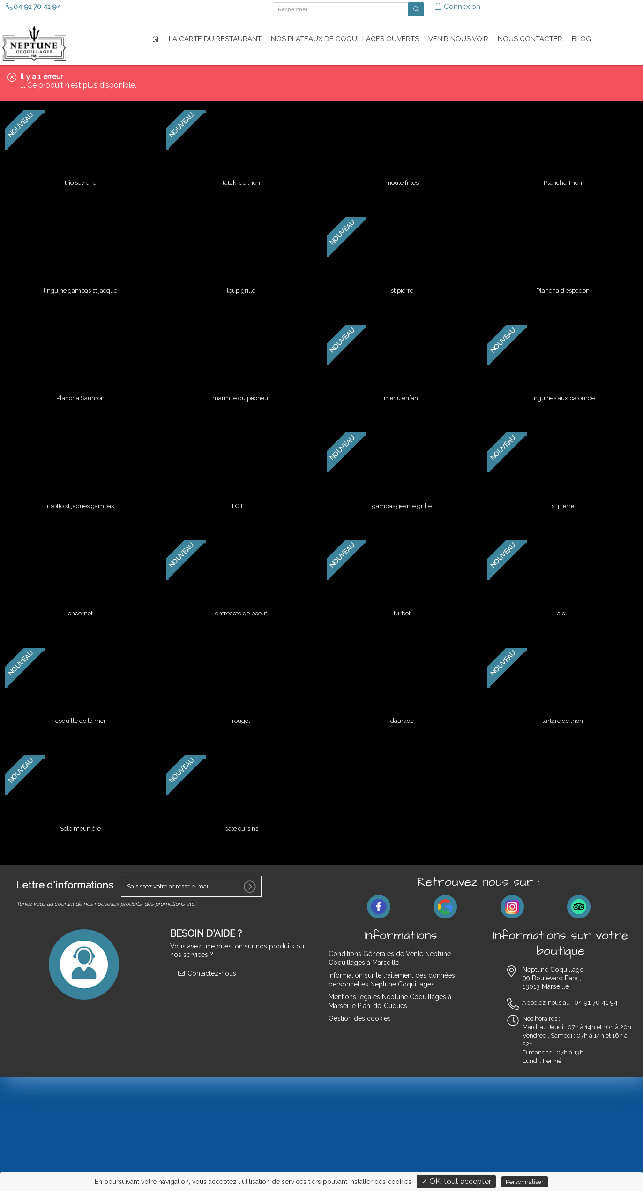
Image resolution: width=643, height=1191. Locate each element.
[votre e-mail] (191, 871)
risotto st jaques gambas (80, 497)
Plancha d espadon (563, 286)
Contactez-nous (206, 959)
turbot (402, 603)
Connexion (457, 6)
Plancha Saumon (80, 391)
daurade (402, 708)
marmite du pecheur (241, 391)
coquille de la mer (80, 708)
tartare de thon (562, 708)
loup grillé (241, 286)
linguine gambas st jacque (80, 286)
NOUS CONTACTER (530, 39)
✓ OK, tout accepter (456, 1181)
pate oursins (241, 814)
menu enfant (402, 391)
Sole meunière (80, 814)
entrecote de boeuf (241, 603)
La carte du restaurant (215, 39)
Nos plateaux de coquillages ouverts (345, 39)
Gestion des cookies (360, 1004)
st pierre (402, 286)
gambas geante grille (402, 497)
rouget (241, 708)
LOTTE (241, 497)
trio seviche (80, 180)
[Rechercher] (340, 9)
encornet (80, 603)
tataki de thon (241, 180)
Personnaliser (525, 1181)
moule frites (402, 180)
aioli (562, 603)
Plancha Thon (563, 180)
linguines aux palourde (563, 391)
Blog (581, 39)
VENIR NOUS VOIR (458, 39)
